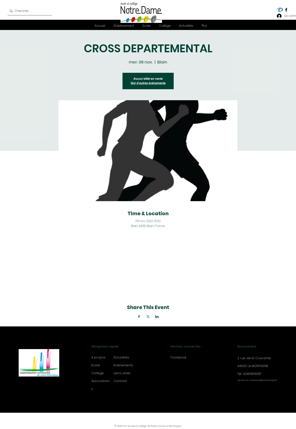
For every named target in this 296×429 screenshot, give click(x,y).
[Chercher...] (29, 11)
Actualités (121, 357)
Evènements (123, 365)
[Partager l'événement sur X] (148, 316)
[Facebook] (286, 9)
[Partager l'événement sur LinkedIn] (157, 316)
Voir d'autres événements (148, 83)
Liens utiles (122, 373)
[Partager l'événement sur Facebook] (139, 316)
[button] (204, 26)
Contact (120, 381)
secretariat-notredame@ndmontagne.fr (257, 380)
